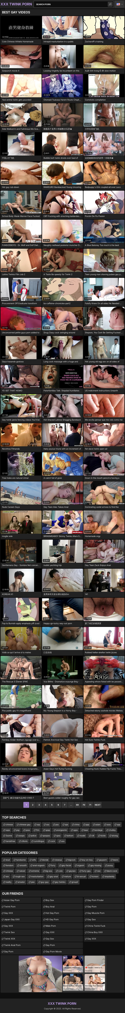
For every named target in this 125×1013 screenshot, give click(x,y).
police (33, 835)
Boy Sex (50, 900)
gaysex (72, 871)
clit (92, 835)
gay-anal (54, 876)
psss (28, 830)
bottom (70, 835)
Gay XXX (8, 913)
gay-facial (66, 865)
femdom (9, 865)
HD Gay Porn (52, 919)
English (119, 4)
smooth (23, 865)
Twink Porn (10, 906)
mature (67, 876)
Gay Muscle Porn (96, 913)
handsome (21, 860)
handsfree (10, 841)
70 (84, 805)
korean (95, 876)
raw (98, 871)
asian (97, 824)
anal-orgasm (39, 865)
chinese (9, 824)
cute (60, 871)
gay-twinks (60, 882)
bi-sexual (81, 876)
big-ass (48, 871)
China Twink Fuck (96, 925)
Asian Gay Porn (12, 900)
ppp (87, 824)
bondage (98, 830)
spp (118, 824)
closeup (58, 860)
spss (58, 835)
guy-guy (45, 882)
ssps (8, 830)
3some (9, 835)
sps (66, 824)
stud (8, 860)
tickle (103, 835)
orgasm (80, 865)
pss (57, 824)
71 (90, 805)
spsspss (46, 835)
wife (34, 860)
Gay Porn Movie (54, 951)
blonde (45, 860)
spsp (48, 830)
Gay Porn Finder (95, 900)
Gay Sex (50, 938)
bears (115, 860)
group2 (75, 882)
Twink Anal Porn (12, 945)
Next (97, 805)
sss (47, 824)
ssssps (21, 835)
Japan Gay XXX (12, 919)
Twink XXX (9, 938)
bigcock (71, 860)
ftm (37, 830)
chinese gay (24, 824)
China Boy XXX (95, 932)
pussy (110, 865)
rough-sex (20, 876)
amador (21, 882)
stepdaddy (110, 876)
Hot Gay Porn (52, 913)
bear (86, 830)
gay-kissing (95, 865)
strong (115, 835)
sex (7, 876)
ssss (109, 824)
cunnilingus (39, 841)
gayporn (103, 860)
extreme (35, 871)
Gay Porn (8, 951)
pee (33, 882)
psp (17, 830)
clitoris (24, 841)
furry (53, 865)
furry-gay (86, 871)
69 (77, 805)
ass (62, 841)
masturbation (37, 876)
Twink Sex (9, 932)
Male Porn (51, 925)
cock (52, 841)
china (76, 824)
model (82, 835)
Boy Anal (50, 906)
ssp (38, 824)
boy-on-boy (87, 860)
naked (22, 871)
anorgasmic (61, 830)
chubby (112, 830)
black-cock (112, 871)
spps (75, 830)
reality (8, 882)
